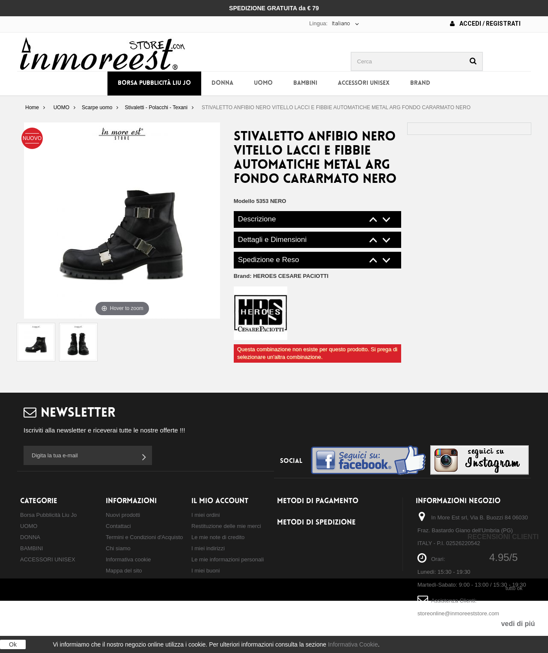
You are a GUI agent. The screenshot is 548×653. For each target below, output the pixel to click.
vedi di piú (518, 623)
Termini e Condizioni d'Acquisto (144, 537)
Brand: (281, 276)
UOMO (263, 83)
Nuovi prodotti (123, 515)
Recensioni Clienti (503, 536)
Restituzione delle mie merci (226, 526)
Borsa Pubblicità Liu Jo (154, 83)
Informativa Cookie (353, 644)
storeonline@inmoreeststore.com (458, 613)
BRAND (420, 83)
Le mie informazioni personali (227, 559)
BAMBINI (305, 83)
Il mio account (219, 501)
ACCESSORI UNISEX (364, 83)
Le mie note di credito (217, 537)
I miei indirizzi (208, 548)
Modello (244, 201)
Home (32, 107)
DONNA (222, 83)
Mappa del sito (124, 570)
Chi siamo (118, 548)
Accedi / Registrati (485, 23)
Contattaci (118, 526)
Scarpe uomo (97, 107)
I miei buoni (205, 570)
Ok (13, 644)
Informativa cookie (128, 559)
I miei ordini (205, 515)
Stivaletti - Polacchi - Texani (156, 107)
